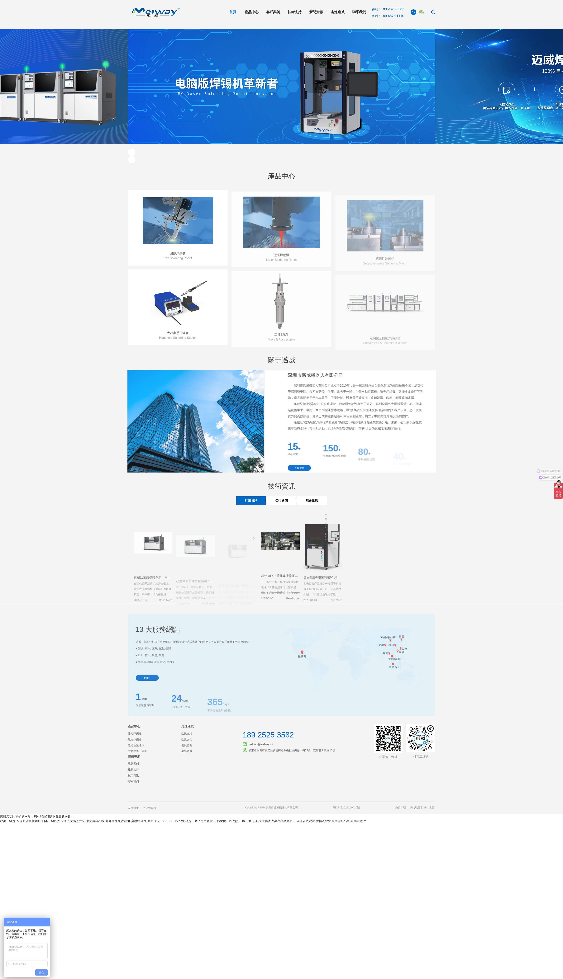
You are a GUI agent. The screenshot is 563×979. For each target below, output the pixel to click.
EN (413, 12)
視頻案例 (133, 763)
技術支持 (295, 12)
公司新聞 (281, 500)
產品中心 (252, 12)
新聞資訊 (316, 12)
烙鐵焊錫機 (177, 261)
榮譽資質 (186, 751)
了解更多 (305, 467)
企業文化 (186, 739)
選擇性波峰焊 (136, 745)
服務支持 (133, 769)
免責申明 (400, 807)
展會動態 (312, 500)
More (147, 693)
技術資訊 (133, 775)
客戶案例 (273, 12)
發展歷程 (186, 745)
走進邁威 (338, 12)
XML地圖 (428, 807)
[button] (131, 152)
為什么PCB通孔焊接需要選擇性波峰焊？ (289, 583)
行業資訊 (251, 500)
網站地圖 (415, 807)
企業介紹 (186, 733)
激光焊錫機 (134, 739)
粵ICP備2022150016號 (346, 807)
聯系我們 (359, 12)
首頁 (232, 12)
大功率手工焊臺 (177, 340)
